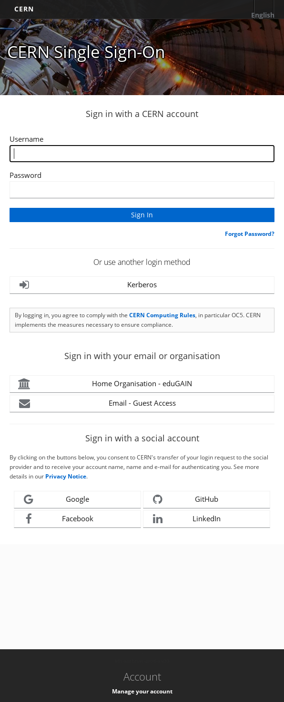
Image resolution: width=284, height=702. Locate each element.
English (262, 15)
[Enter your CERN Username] (142, 153)
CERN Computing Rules (162, 315)
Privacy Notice (65, 476)
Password (25, 175)
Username (26, 139)
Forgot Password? (249, 234)
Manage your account (142, 691)
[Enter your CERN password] (142, 189)
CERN (24, 8)
